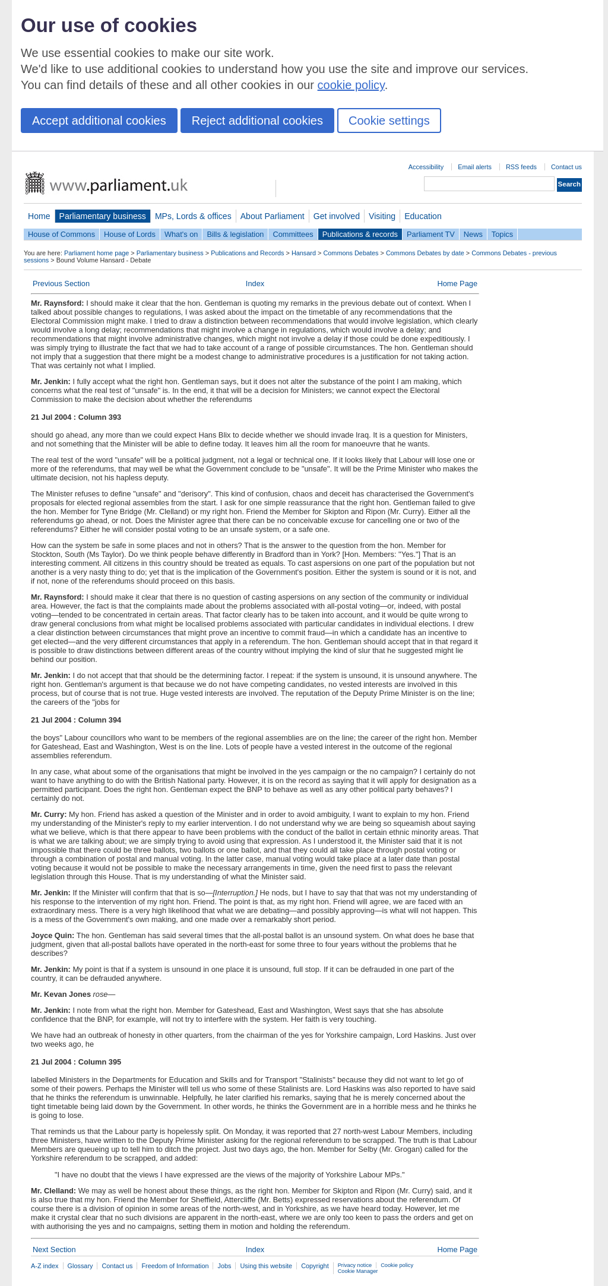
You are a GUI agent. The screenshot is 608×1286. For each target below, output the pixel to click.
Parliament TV (431, 234)
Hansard (304, 252)
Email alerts (475, 166)
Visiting (382, 216)
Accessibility (426, 166)
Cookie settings (389, 120)
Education (423, 216)
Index (255, 283)
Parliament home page (96, 252)
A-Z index (45, 1265)
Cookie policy (397, 1265)
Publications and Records (247, 252)
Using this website (266, 1265)
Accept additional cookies (99, 120)
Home (39, 216)
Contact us (566, 166)
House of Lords (130, 234)
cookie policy (351, 84)
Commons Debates (350, 252)
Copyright (315, 1265)
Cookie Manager (358, 1271)
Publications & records (360, 234)
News (473, 234)
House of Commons (61, 234)
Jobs (224, 1265)
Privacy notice (355, 1265)
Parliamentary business (102, 216)
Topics (502, 234)
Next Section (54, 1249)
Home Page (457, 283)
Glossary (80, 1265)
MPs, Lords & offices (193, 216)
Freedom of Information (174, 1265)
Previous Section (61, 283)
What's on (181, 234)
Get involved (337, 216)
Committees (293, 234)
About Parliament (272, 216)
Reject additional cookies (257, 120)
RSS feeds (521, 166)
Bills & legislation (235, 234)
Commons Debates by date (425, 252)
